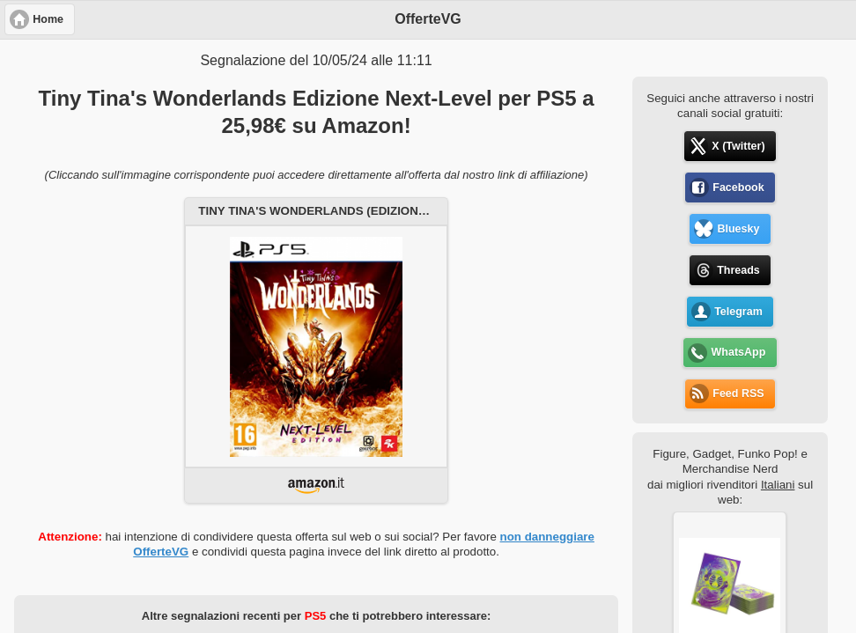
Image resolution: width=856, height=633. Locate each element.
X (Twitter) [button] (738, 146)
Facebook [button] (738, 187)
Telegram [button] (738, 311)
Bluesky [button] (738, 229)
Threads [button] (738, 270)
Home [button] (48, 19)
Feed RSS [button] (738, 393)
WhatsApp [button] (739, 352)
